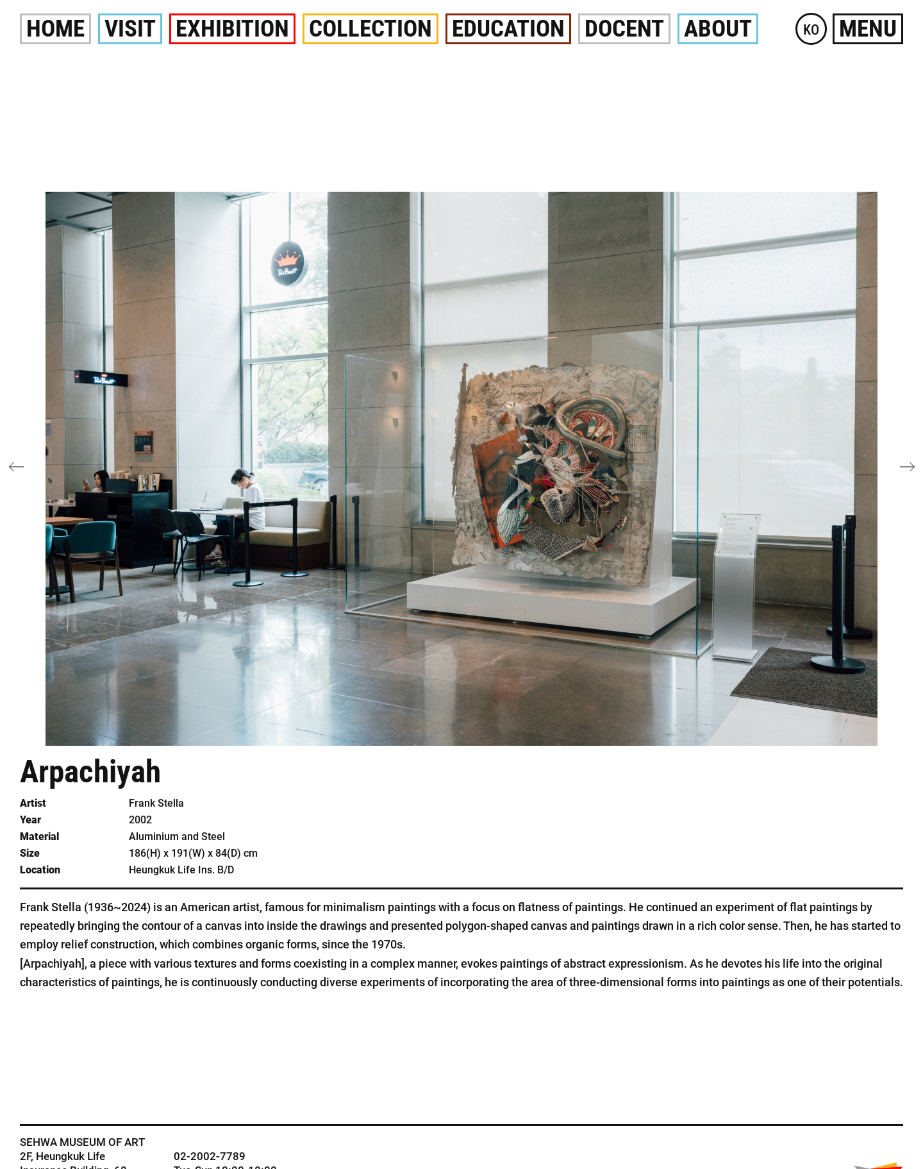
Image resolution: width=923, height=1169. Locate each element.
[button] (907, 467)
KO (811, 29)
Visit (130, 28)
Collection (370, 28)
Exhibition (232, 28)
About (718, 28)
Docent (624, 28)
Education (508, 28)
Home (55, 28)
